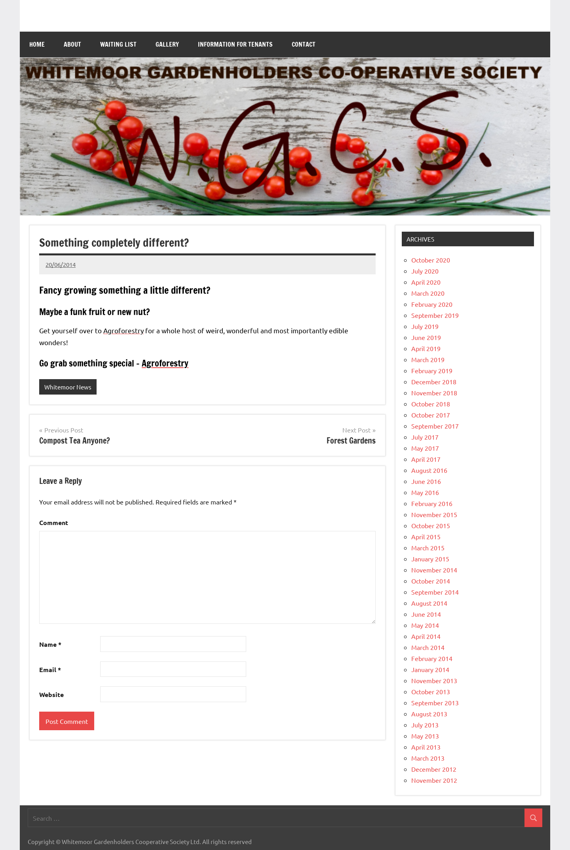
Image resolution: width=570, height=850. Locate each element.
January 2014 (430, 669)
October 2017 (430, 415)
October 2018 (430, 404)
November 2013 (434, 680)
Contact (303, 44)
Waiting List (118, 44)
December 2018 (433, 381)
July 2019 (425, 326)
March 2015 (428, 548)
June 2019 (426, 337)
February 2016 (431, 503)
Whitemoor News (67, 387)
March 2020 (428, 293)
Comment (53, 522)
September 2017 (435, 426)
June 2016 (426, 481)
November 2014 (434, 570)
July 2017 (425, 437)
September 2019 (435, 315)
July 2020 (425, 271)
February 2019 (431, 370)
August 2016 (429, 470)
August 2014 (429, 603)
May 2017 (425, 448)
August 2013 (429, 714)
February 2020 (431, 304)
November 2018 (434, 393)
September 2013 (435, 702)
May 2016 (425, 492)
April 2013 (426, 747)
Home (37, 44)
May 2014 (425, 625)
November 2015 (434, 514)
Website (51, 694)
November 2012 (434, 780)
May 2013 (425, 736)
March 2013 (428, 758)
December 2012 (433, 769)
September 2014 (435, 592)
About (72, 44)
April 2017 (426, 459)
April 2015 (426, 536)
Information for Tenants (235, 44)
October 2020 (430, 260)
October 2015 (430, 525)
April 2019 (426, 348)
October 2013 (430, 691)
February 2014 (431, 658)
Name (50, 644)
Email (50, 669)
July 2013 (425, 725)
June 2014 (426, 614)
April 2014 (426, 636)
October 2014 (430, 581)
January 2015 (430, 559)
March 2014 (428, 647)
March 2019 (428, 359)
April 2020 (426, 282)
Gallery (167, 44)
